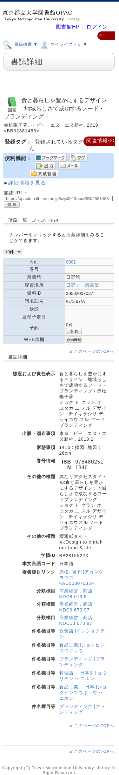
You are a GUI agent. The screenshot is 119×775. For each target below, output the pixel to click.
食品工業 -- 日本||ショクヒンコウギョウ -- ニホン (83, 692)
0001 (71, 261)
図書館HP (68, 27)
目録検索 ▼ (20, 44)
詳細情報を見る (27, 182)
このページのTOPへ (94, 351)
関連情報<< (100, 140)
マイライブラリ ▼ (63, 44)
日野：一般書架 (82, 285)
